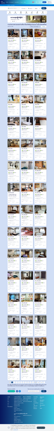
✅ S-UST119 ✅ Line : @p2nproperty (26, 151)
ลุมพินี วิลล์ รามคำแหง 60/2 (27, 415)
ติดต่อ (25, 2)
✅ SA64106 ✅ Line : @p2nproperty (25, 371)
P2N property (3, 2)
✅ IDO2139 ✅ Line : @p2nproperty (25, 107)
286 (38, 382)
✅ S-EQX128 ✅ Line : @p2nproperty (26, 41)
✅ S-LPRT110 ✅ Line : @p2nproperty (12, 327)
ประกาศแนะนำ (11, 2)
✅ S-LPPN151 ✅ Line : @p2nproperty (39, 217)
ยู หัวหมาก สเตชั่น (17, 404)
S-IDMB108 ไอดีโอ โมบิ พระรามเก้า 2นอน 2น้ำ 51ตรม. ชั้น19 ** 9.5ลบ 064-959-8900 (13, 195)
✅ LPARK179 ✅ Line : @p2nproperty (12, 129)
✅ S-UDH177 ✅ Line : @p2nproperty (39, 151)
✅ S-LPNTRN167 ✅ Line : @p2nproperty (40, 283)
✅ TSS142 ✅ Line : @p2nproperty (12, 107)
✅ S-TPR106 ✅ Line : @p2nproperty (39, 173)
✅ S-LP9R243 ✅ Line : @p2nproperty (39, 261)
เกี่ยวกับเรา (41, 403)
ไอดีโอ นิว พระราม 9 (17, 419)
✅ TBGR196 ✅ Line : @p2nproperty (39, 327)
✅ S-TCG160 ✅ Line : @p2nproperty (12, 217)
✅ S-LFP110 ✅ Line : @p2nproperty (12, 63)
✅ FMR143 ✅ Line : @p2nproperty (25, 85)
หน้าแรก (7, 2)
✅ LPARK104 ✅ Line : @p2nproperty (26, 129)
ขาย (8, 398)
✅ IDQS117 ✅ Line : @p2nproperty (39, 85)
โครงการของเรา (10, 406)
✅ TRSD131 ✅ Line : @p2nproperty (12, 349)
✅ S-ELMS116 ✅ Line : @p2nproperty (26, 305)
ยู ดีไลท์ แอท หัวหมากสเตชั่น (18, 402)
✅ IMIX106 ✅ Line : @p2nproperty (38, 371)
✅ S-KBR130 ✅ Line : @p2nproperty (26, 173)
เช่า (8, 399)
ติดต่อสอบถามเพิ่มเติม (11, 388)
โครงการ (22, 2)
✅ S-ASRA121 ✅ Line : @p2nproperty (39, 195)
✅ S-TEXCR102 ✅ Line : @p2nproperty (12, 305)
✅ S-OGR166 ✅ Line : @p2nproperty (26, 283)
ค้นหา (44, 8)
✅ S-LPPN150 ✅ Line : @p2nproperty (12, 239)
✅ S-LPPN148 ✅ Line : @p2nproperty (12, 261)
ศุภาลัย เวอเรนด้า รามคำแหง (18, 399)
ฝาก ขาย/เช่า (44, 2)
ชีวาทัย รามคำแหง (17, 408)
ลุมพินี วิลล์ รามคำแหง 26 (18, 398)
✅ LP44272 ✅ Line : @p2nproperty (39, 129)
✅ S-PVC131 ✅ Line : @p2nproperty (12, 173)
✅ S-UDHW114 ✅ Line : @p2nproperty (26, 327)
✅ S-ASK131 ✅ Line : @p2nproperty (39, 63)
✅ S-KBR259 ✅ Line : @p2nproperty (26, 63)
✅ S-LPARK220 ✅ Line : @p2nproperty (26, 261)
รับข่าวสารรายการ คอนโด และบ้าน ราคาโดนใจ (36, 388)
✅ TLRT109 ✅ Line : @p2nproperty (12, 85)
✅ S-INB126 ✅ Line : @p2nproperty (39, 41)
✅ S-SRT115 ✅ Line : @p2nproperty (26, 217)
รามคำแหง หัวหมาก (17, 396)
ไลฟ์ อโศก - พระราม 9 (17, 420)
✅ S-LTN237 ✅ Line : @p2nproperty (26, 239)
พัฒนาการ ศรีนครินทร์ (27, 396)
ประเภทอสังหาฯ (17, 2)
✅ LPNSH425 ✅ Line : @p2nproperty (12, 151)
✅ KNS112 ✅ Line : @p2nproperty (38, 349)
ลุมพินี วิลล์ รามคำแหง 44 (18, 401)
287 (41, 382)
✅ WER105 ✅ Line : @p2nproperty (12, 371)
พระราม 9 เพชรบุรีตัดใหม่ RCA (35, 403)
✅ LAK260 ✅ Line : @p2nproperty (38, 107)
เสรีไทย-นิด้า (25, 413)
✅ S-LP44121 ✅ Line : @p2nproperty (26, 195)
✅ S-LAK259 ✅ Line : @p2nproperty (12, 41)
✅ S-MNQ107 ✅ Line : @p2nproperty (39, 305)
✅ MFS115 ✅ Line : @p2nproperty (25, 349)
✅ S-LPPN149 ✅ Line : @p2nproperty (39, 239)
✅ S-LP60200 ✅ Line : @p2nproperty (12, 283)
